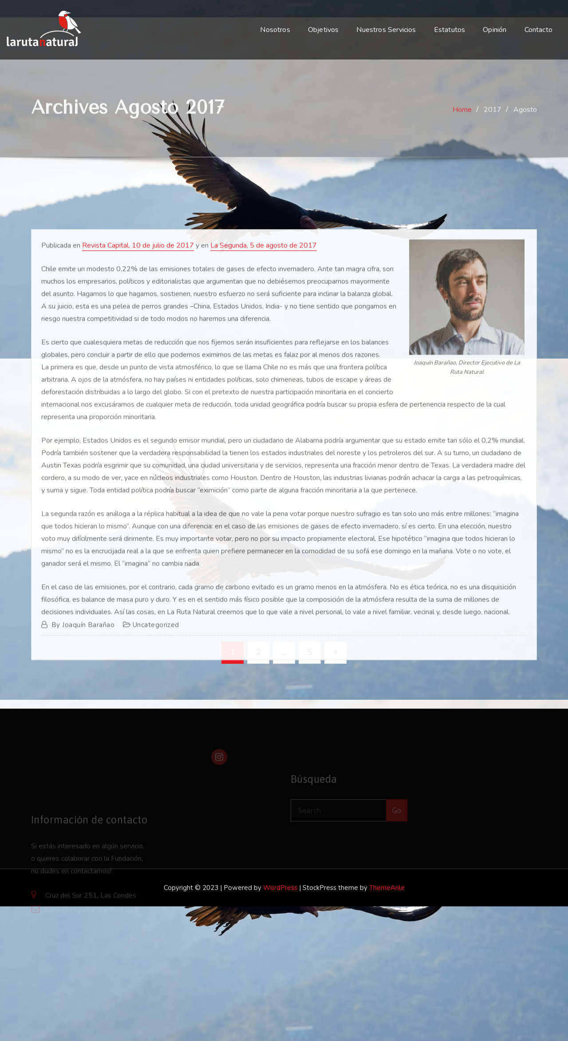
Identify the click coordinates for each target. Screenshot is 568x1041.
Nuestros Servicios (386, 30)
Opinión (494, 30)
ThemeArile (387, 887)
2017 (492, 116)
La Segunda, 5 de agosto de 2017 (263, 346)
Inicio (242, 10)
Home (462, 116)
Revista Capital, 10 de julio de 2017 (138, 346)
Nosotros (275, 30)
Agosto (525, 116)
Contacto (538, 30)
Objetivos (323, 30)
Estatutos (449, 30)
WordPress (280, 887)
